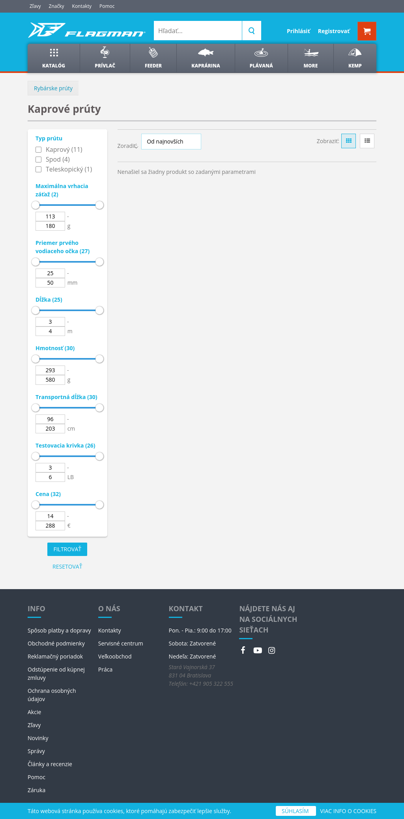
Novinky (38, 738)
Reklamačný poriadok (55, 656)
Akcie (34, 712)
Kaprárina (205, 58)
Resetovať (67, 566)
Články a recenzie (50, 764)
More (311, 58)
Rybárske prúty (53, 88)
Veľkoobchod (115, 656)
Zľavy (35, 6)
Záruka (36, 790)
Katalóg (53, 58)
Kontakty (82, 6)
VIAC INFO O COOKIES (348, 811)
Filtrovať (67, 549)
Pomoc (107, 6)
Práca (105, 669)
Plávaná (261, 58)
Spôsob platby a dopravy (59, 630)
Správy (36, 751)
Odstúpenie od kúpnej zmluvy (56, 673)
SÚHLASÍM (296, 811)
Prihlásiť (298, 31)
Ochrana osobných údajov (52, 695)
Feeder (153, 58)
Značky (56, 6)
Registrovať (334, 31)
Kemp (355, 58)
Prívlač (105, 58)
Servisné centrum (120, 643)
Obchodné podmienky (56, 643)
